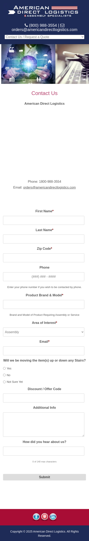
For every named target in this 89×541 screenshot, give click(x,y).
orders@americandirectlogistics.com (44, 29)
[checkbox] (43, 374)
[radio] (43, 368)
